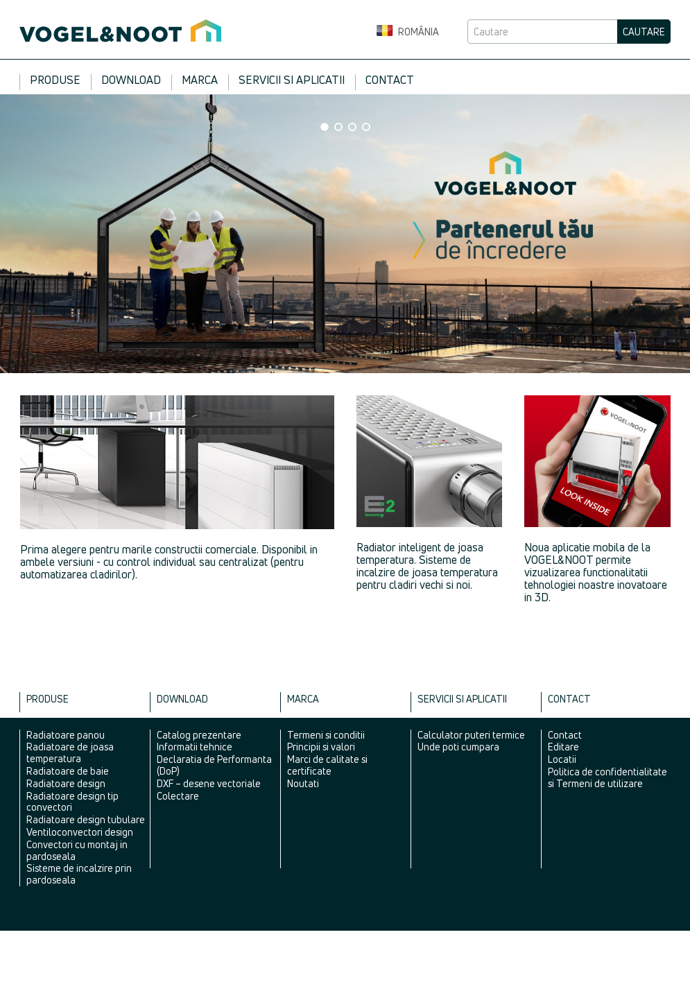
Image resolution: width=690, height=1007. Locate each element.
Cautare (644, 31)
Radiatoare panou (65, 734)
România (408, 32)
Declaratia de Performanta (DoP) (214, 764)
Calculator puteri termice (471, 734)
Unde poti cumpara (458, 746)
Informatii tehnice (194, 746)
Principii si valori (321, 746)
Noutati (303, 783)
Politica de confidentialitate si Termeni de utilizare (607, 777)
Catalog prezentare (199, 734)
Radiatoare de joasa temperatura (70, 752)
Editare (563, 746)
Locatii (562, 759)
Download (131, 79)
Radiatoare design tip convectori (72, 801)
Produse (55, 79)
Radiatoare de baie (67, 770)
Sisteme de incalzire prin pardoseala (79, 873)
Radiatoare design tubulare (85, 819)
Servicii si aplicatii (292, 79)
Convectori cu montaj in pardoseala (77, 850)
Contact (389, 79)
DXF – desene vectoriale (209, 783)
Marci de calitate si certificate (327, 764)
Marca (200, 79)
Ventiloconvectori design (79, 831)
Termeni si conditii (326, 734)
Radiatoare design (65, 783)
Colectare (178, 795)
